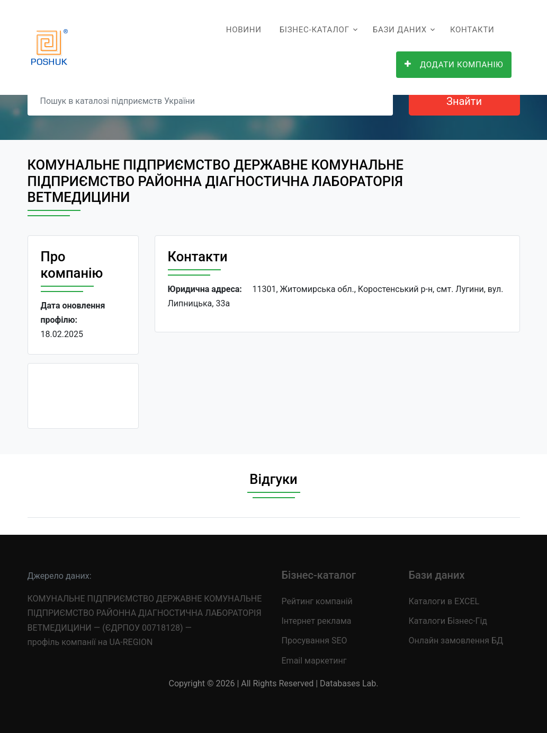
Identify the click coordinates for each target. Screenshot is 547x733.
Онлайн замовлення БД (456, 640)
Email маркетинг (314, 661)
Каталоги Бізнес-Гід (448, 621)
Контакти (472, 29)
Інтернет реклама (317, 621)
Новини (244, 29)
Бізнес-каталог (314, 29)
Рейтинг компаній (317, 601)
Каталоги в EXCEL (444, 601)
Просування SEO (314, 640)
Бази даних (400, 29)
